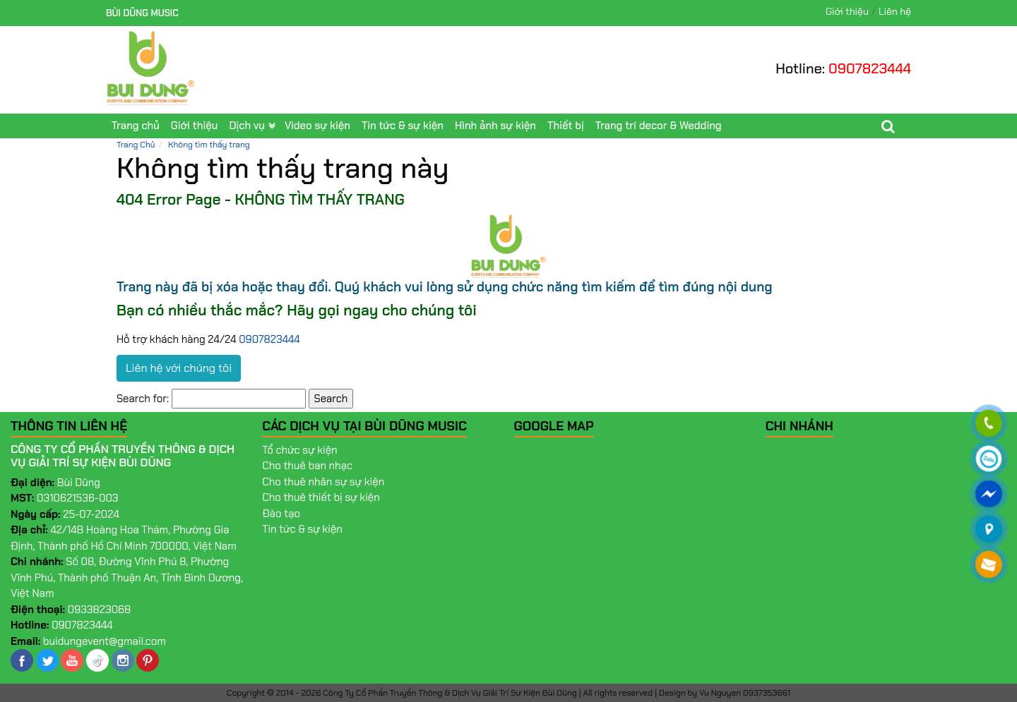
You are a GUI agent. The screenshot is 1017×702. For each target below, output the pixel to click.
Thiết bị (565, 126)
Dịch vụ (246, 126)
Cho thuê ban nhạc (307, 466)
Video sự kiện (317, 126)
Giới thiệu (847, 11)
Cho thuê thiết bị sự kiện (321, 497)
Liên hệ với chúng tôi (179, 368)
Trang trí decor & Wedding (658, 126)
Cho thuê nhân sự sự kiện (323, 482)
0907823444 (869, 68)
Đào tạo (281, 514)
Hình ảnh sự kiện (495, 126)
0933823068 (99, 610)
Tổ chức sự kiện (299, 450)
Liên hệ (895, 11)
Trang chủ (136, 126)
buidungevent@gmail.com (104, 641)
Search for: (143, 399)
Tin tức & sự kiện (403, 126)
